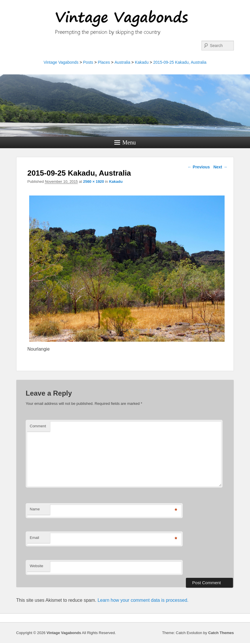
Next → (220, 167)
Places (104, 62)
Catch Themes (221, 633)
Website (36, 566)
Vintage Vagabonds (61, 62)
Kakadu (141, 62)
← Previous (199, 167)
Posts (88, 62)
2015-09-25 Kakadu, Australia (179, 62)
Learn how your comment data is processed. (143, 600)
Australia (122, 62)
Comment (38, 426)
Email (34, 537)
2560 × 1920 (93, 181)
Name (35, 509)
